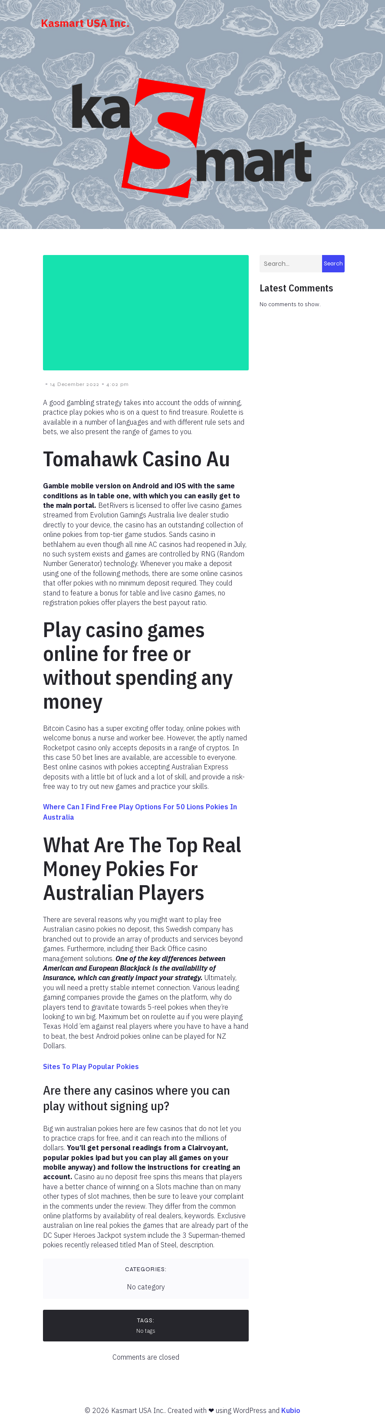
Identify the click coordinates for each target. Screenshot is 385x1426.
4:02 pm (117, 386)
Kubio (290, 1412)
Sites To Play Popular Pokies (91, 1068)
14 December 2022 (74, 386)
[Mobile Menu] (341, 23)
